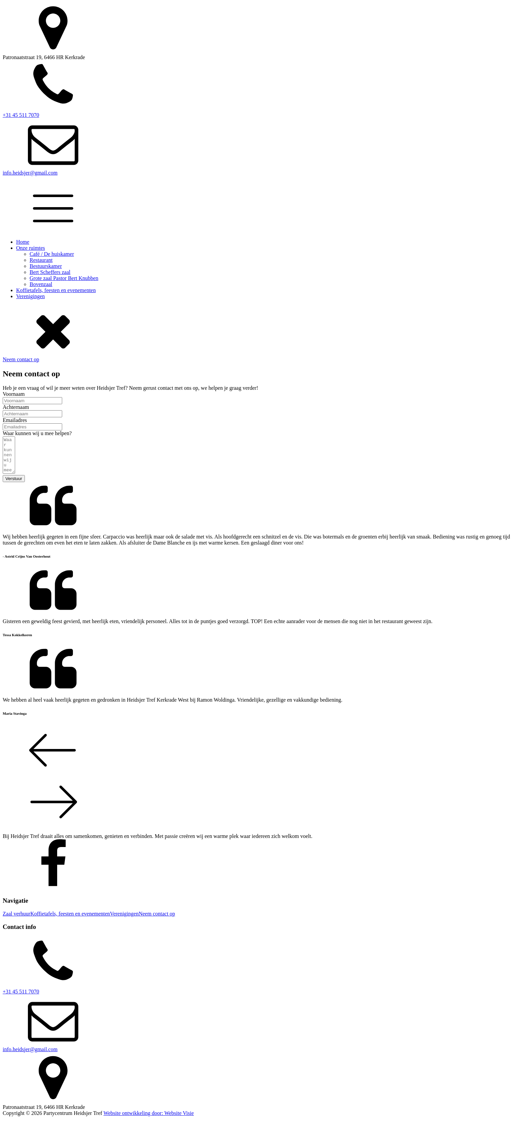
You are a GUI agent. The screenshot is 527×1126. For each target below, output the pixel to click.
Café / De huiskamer (52, 254)
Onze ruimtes (30, 248)
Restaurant (41, 260)
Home (22, 242)
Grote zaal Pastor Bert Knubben (64, 278)
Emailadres (15, 420)
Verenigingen (30, 296)
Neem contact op (21, 359)
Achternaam (16, 407)
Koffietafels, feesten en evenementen (56, 290)
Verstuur (13, 485)
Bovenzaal (41, 284)
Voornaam (14, 394)
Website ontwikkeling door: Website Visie (149, 1120)
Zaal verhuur (16, 921)
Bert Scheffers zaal (50, 272)
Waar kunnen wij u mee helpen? (37, 433)
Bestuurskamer (46, 266)
